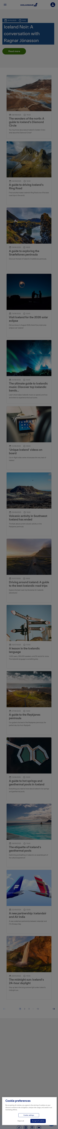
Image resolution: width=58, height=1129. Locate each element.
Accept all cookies (38, 1121)
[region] (29, 1111)
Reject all (21, 1121)
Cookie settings (28, 1115)
